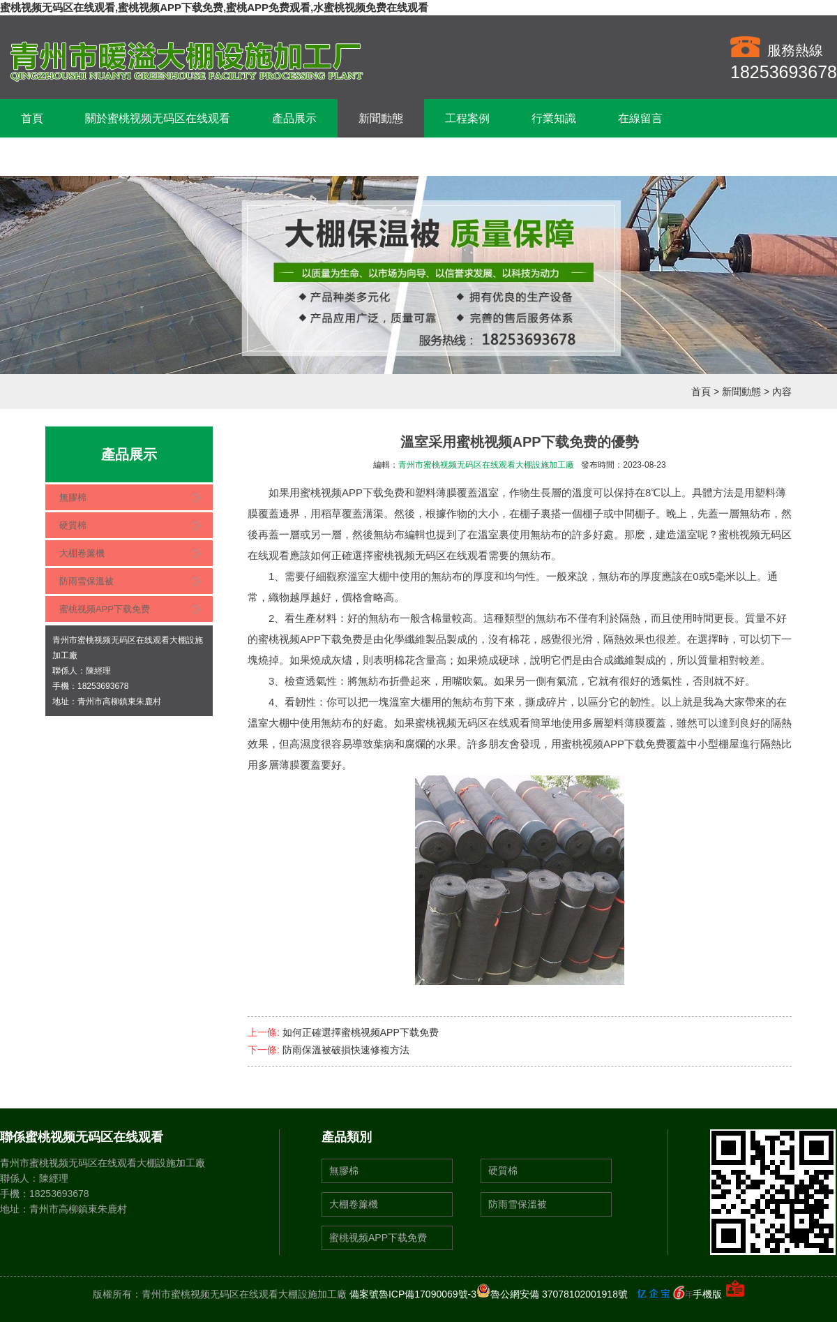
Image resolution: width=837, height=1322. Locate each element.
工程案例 (467, 118)
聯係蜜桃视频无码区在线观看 (93, 157)
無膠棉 (72, 497)
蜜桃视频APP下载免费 (104, 609)
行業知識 (553, 118)
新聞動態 (381, 118)
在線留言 (640, 118)
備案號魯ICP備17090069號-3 (412, 1294)
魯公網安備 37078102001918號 (552, 1294)
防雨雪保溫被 (86, 581)
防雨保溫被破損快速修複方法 (345, 1049)
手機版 (707, 1294)
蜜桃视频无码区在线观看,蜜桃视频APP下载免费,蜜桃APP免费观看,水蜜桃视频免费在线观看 (214, 7)
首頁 (32, 118)
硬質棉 (72, 525)
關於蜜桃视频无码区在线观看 (157, 118)
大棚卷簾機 (82, 553)
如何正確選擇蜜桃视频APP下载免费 (360, 1032)
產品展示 (294, 118)
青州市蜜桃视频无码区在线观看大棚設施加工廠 (486, 465)
